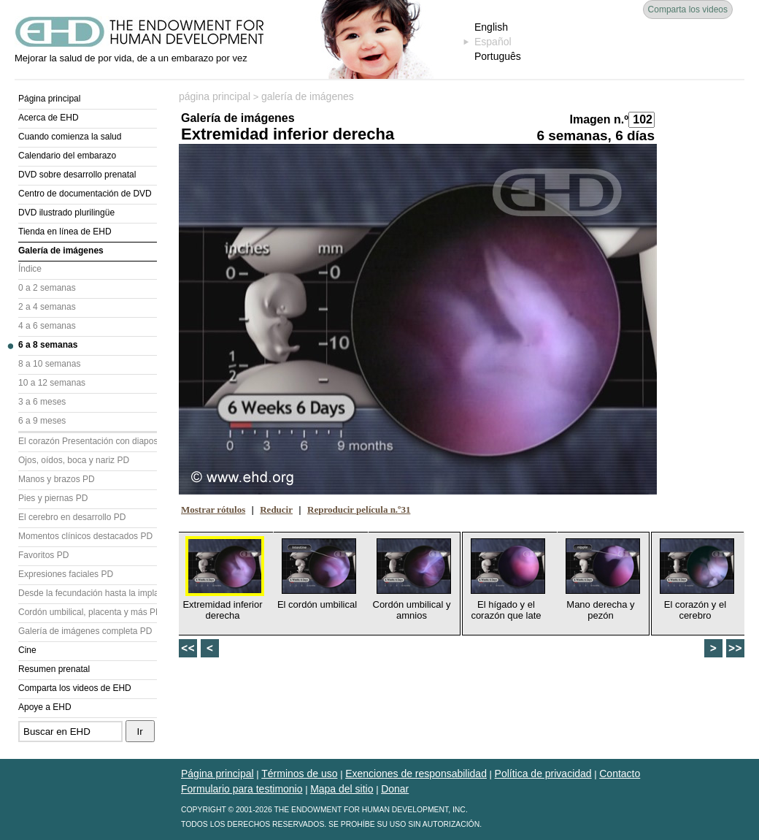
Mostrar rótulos (213, 509)
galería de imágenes (307, 96)
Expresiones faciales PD (65, 574)
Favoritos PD (43, 555)
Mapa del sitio (341, 789)
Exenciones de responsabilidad (416, 773)
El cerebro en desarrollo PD (72, 517)
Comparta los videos (688, 9)
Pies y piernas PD (53, 498)
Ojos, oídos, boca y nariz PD (73, 460)
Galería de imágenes (61, 250)
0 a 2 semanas (47, 288)
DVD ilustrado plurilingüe (66, 212)
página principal (214, 96)
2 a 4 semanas (47, 307)
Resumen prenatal (54, 669)
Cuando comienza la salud (69, 136)
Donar (395, 789)
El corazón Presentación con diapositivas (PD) (87, 441)
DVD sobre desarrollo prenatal (77, 174)
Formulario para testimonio (242, 789)
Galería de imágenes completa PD (85, 631)
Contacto (619, 773)
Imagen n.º (598, 119)
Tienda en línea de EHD (65, 231)
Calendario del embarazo (67, 155)
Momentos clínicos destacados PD (85, 536)
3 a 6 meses (42, 402)
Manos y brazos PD (56, 479)
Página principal (49, 98)
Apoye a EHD (45, 707)
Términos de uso (299, 773)
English (491, 27)
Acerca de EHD (48, 117)
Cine (27, 650)
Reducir (276, 509)
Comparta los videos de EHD (74, 688)
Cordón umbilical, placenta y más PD (87, 612)
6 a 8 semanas (47, 345)
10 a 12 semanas (51, 383)
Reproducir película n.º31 (358, 509)
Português (497, 56)
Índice (30, 269)
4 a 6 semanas (47, 326)
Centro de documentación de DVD (85, 193)
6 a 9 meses (42, 421)
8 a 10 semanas (49, 364)
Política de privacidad (543, 773)
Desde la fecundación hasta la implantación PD (87, 593)
